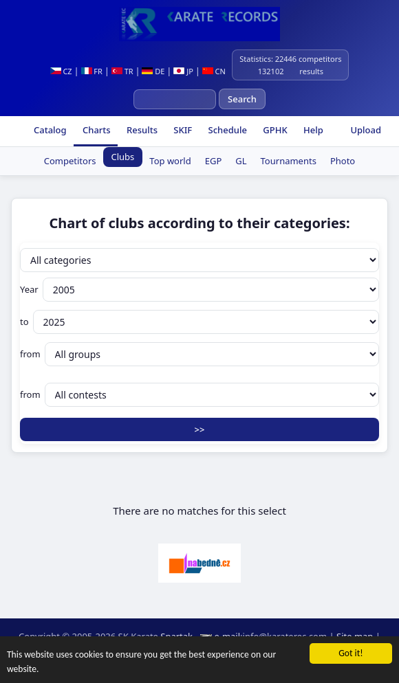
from (199, 354)
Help (312, 130)
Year (199, 290)
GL (240, 161)
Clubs (123, 156)
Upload (365, 130)
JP (183, 71)
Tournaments (288, 161)
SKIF (181, 130)
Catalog (49, 130)
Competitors (70, 161)
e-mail (227, 636)
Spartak (176, 636)
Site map (354, 636)
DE (153, 71)
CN (214, 71)
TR (122, 71)
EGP (213, 161)
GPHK (274, 130)
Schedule (226, 130)
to (199, 322)
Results (141, 130)
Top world (170, 161)
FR (92, 71)
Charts (95, 130)
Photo (342, 161)
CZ (61, 71)
